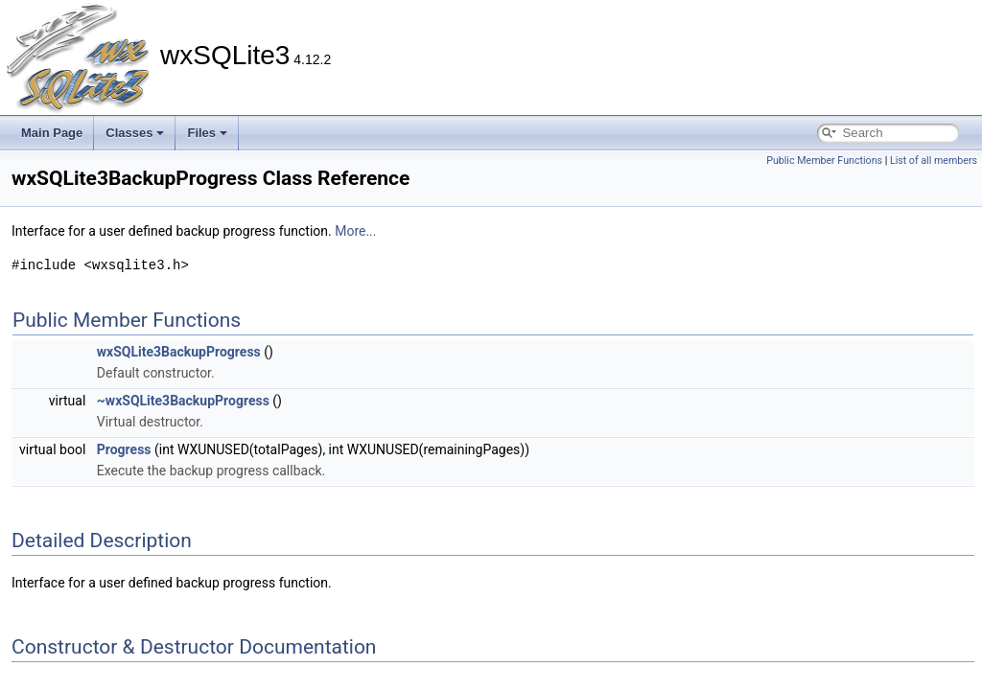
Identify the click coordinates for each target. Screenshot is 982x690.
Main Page (51, 133)
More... (355, 231)
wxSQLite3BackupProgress (179, 351)
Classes (134, 133)
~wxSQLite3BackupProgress (183, 400)
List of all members (933, 160)
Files (207, 133)
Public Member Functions (824, 160)
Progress (124, 449)
